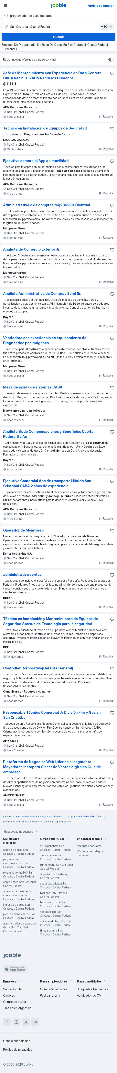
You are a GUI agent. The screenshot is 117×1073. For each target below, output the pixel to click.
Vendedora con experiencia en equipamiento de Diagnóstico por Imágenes (44, 340)
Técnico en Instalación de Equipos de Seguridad (45, 128)
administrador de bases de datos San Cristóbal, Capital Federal (19, 927)
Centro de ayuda (14, 1002)
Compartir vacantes (53, 989)
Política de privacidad (17, 1049)
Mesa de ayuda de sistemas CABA (32, 387)
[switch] (111, 60)
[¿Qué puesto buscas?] (58, 15)
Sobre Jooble (12, 989)
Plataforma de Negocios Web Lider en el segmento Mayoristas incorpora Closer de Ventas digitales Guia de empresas (52, 767)
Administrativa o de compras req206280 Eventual (46, 205)
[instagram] (16, 1022)
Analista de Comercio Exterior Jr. (31, 249)
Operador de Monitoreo (23, 530)
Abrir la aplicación (101, 6)
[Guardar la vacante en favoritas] (112, 73)
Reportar (106, 116)
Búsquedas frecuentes (21, 832)
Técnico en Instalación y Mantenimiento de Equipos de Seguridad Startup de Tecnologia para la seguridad (50, 621)
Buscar (58, 37)
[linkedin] (35, 1022)
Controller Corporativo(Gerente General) (38, 668)
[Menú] (5, 5)
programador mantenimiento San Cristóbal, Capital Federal (18, 863)
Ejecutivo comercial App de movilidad (36, 161)
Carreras (9, 995)
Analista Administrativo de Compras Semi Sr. (42, 294)
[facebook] (7, 1022)
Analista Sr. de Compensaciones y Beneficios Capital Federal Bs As (48, 434)
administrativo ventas (22, 574)
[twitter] (26, 1022)
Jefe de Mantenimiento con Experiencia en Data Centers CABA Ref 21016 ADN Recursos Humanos (52, 75)
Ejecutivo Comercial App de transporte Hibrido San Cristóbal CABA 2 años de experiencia (47, 483)
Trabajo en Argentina (17, 1008)
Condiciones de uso (16, 1041)
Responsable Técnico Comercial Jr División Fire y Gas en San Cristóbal (52, 715)
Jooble (28, 1064)
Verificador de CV (89, 995)
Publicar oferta (50, 995)
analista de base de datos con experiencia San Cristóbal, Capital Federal (19, 895)
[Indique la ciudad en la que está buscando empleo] (58, 26)
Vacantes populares (89, 846)
